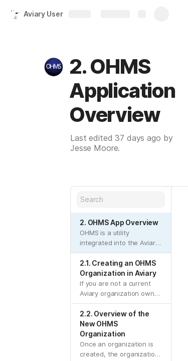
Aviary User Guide (54, 14)
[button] (53, 66)
